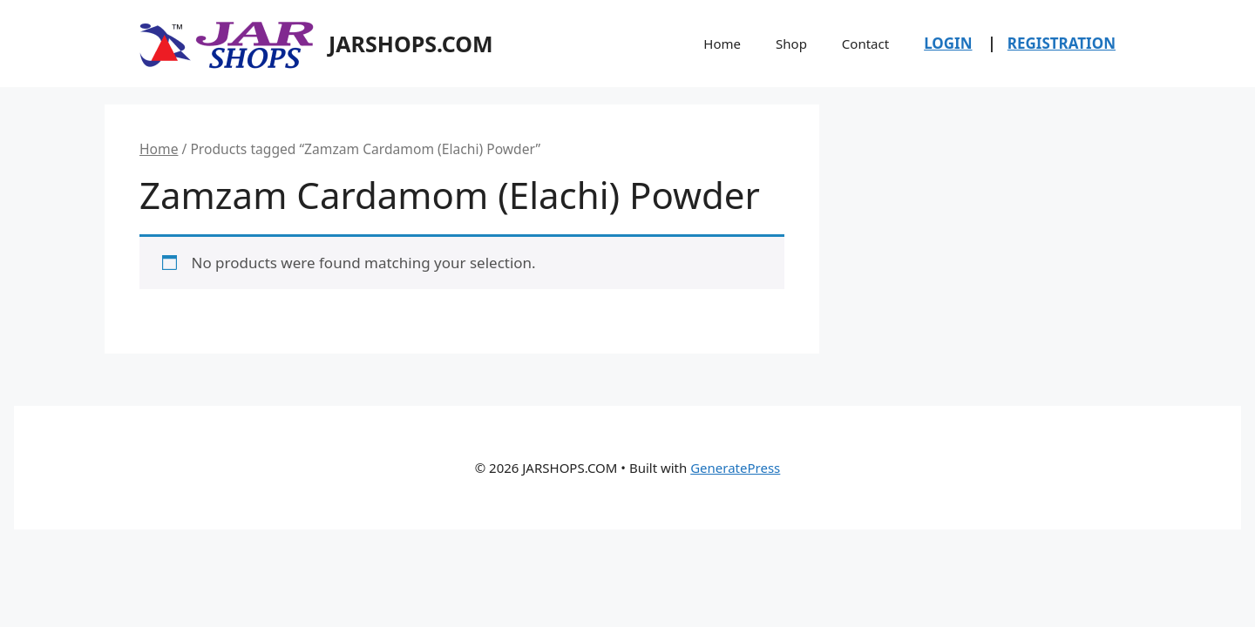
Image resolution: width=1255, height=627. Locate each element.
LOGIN (948, 43)
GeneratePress (735, 467)
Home (722, 43)
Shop (791, 43)
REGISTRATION (1061, 43)
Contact (865, 43)
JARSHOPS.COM (411, 43)
